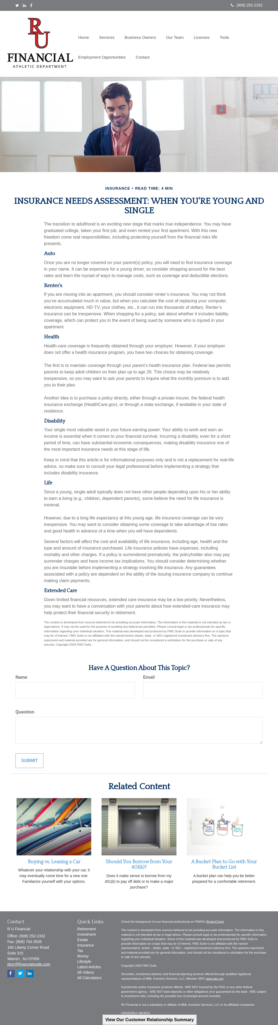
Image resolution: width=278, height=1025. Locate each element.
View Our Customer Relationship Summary (149, 1019)
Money (83, 956)
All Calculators (89, 978)
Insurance (85, 945)
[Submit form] (29, 760)
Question (24, 712)
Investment (86, 934)
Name (21, 677)
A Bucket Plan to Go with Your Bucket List (224, 864)
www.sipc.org (214, 978)
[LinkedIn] (24, 5)
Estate (82, 940)
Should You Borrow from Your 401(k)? (139, 864)
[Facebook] (31, 5)
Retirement (86, 929)
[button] (105, 34)
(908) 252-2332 (247, 5)
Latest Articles (89, 967)
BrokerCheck (215, 921)
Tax (80, 950)
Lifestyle (84, 961)
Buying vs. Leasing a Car (54, 862)
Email (149, 677)
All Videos (85, 972)
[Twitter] (17, 5)
